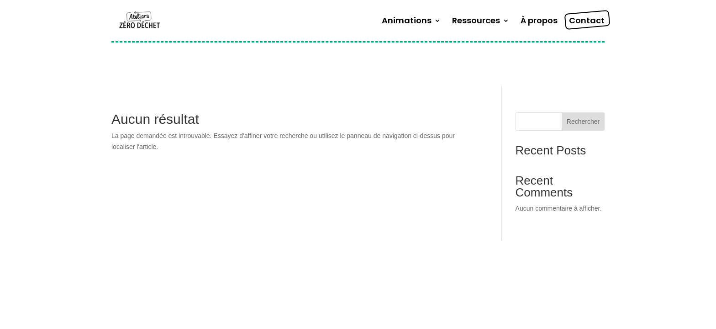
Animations (407, 21)
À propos (539, 21)
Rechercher (583, 121)
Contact (587, 21)
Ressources (476, 21)
